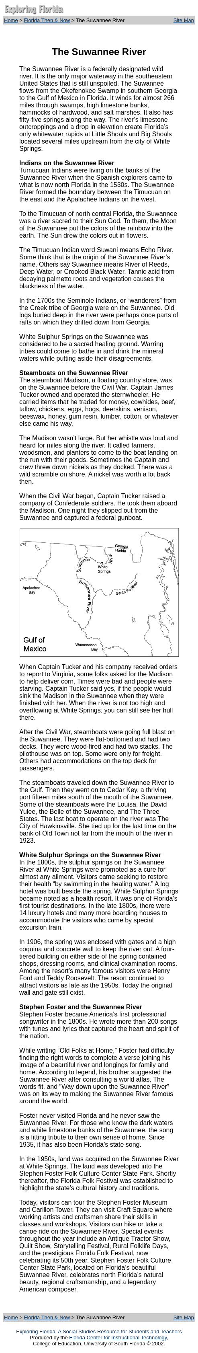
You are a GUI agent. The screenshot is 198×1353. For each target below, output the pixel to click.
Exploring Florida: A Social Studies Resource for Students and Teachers (99, 1331)
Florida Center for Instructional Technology (118, 1338)
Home (11, 20)
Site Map (184, 20)
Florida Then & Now (47, 20)
